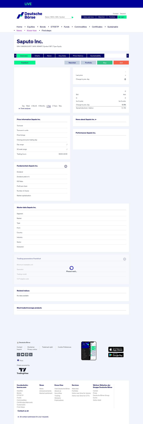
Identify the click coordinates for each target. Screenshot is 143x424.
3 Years (54, 106)
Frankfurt (24, 62)
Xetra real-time (89, 17)
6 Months (42, 106)
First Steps (21, 407)
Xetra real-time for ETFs (81, 396)
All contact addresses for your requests (33, 417)
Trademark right (47, 347)
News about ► (86, 119)
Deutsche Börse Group (101, 395)
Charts (37, 56)
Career (95, 391)
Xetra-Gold (97, 400)
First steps (46, 30)
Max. (60, 106)
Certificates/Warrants (25, 402)
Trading (57, 396)
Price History (78, 56)
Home (19, 26)
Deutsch (123, 14)
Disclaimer (30, 347)
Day (23, 106)
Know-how (32, 30)
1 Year (49, 106)
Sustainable (113, 26)
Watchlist (101, 17)
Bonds (43, 26)
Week (28, 106)
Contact (115, 14)
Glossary (58, 398)
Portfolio (112, 17)
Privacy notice (32, 349)
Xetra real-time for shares (81, 393)
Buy (104, 62)
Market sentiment (45, 393)
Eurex (95, 398)
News (19, 30)
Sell (121, 62)
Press (95, 393)
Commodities (81, 26)
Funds (66, 26)
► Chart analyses (25, 108)
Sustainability (95, 56)
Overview (24, 56)
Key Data (62, 56)
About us (58, 391)
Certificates (97, 26)
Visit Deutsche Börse (62, 389)
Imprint (19, 349)
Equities (31, 26)
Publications (59, 400)
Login (121, 17)
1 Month (34, 106)
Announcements (45, 391)
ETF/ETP (55, 26)
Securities (58, 393)
